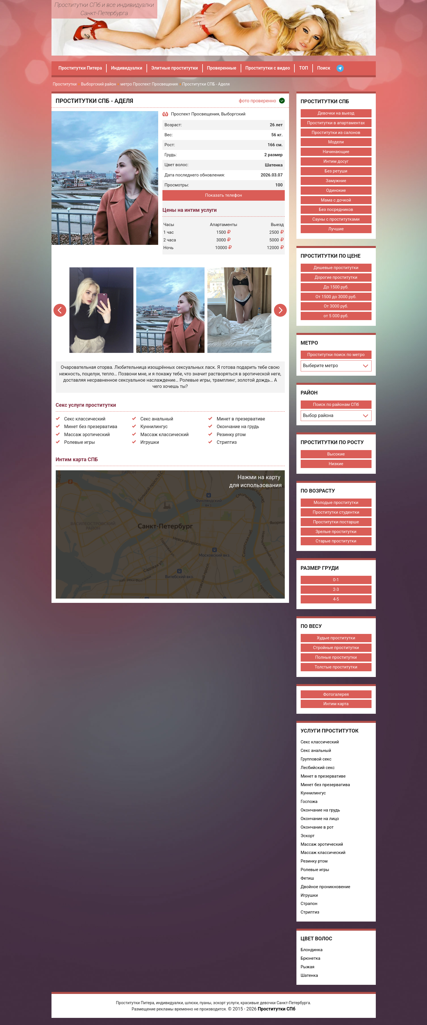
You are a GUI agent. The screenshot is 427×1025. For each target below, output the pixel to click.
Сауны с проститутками (336, 219)
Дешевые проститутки (335, 268)
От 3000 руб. (335, 307)
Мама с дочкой (336, 200)
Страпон (308, 906)
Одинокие (336, 190)
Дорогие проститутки (335, 277)
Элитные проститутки (176, 68)
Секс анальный (157, 419)
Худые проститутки (336, 639)
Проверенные (224, 68)
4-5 (336, 600)
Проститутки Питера (81, 68)
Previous (60, 310)
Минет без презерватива (90, 426)
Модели (336, 142)
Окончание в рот (317, 829)
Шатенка (309, 978)
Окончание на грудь (238, 426)
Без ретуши (335, 171)
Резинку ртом (231, 434)
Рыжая (307, 969)
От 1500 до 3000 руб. (335, 297)
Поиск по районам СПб (336, 405)
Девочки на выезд (335, 113)
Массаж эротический (87, 434)
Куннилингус (154, 426)
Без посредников (336, 210)
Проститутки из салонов (335, 132)
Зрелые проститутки (335, 532)
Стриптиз (227, 442)
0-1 (336, 581)
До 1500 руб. (335, 287)
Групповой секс (315, 760)
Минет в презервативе (241, 419)
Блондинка (311, 952)
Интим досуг (335, 161)
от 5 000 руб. (335, 316)
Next (280, 310)
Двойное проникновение (325, 889)
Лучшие (336, 229)
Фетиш (307, 880)
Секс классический (85, 419)
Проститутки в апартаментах (336, 122)
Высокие (336, 454)
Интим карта (335, 705)
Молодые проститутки (335, 503)
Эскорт (307, 837)
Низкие (336, 464)
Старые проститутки (335, 542)
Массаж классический (165, 434)
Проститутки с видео (270, 68)
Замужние (335, 181)
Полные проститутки (336, 658)
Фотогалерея (336, 695)
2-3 (336, 590)
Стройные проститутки (336, 649)
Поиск (327, 68)
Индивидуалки (127, 68)
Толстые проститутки (335, 668)
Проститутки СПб (276, 1011)
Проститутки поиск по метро (336, 355)
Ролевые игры (79, 442)
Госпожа (308, 803)
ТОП (306, 68)
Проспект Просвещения (195, 114)
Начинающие (336, 151)
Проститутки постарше (336, 523)
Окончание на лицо (319, 820)
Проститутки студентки (335, 513)
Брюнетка (310, 960)
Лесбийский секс (317, 769)
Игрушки (150, 442)
